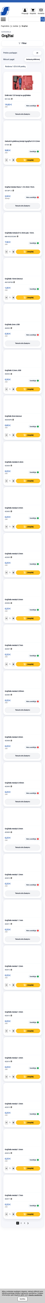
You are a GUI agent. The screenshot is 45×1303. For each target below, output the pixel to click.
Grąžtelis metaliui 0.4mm (14, 462)
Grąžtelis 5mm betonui (13, 416)
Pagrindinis (5, 26)
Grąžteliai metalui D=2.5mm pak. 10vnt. (19, 233)
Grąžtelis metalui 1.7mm (14, 1195)
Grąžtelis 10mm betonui (14, 279)
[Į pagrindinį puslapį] (5, 11)
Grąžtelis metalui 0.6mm (14, 600)
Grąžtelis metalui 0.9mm (14, 829)
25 (37, 53)
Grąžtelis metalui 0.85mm (14, 691)
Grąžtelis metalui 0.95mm (14, 783)
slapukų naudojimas (35, 1295)
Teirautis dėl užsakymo (22, 114)
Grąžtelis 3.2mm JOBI (13, 370)
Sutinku (22, 1299)
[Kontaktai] (41, 10)
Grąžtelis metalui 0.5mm (14, 554)
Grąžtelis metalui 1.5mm (14, 1104)
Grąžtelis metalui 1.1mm (14, 920)
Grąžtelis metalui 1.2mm (14, 966)
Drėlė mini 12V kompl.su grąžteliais (18, 95)
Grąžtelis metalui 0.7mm (14, 645)
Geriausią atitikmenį (33, 59)
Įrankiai (15, 26)
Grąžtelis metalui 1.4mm (14, 1058)
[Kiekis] (10, 160)
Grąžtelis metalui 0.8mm (14, 737)
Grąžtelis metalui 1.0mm (14, 875)
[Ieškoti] (25, 19)
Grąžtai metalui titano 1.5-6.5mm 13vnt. (20, 187)
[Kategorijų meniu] (3, 19)
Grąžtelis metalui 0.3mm (14, 508)
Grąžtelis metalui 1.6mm (14, 1150)
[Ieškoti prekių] (43, 19)
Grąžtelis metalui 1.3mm (14, 1012)
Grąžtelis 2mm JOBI (12, 325)
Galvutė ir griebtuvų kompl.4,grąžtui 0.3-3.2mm (22, 141)
